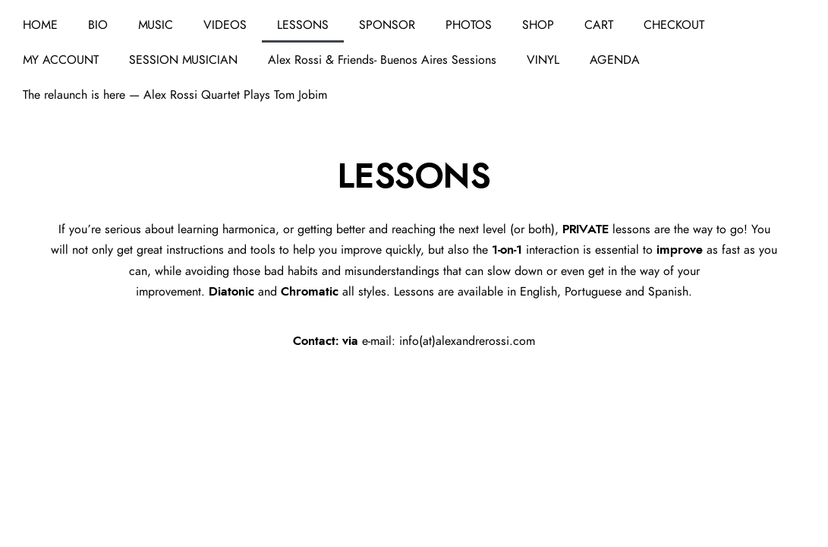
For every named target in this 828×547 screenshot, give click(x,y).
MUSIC (155, 25)
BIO (98, 25)
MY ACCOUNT (61, 60)
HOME (40, 25)
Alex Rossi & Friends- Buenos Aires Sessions (382, 60)
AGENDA (615, 60)
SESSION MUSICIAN (183, 60)
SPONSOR (387, 25)
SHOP (538, 25)
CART (598, 25)
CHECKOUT (674, 25)
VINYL (543, 60)
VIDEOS (225, 25)
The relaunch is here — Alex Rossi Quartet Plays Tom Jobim (175, 95)
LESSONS (303, 25)
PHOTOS (468, 25)
